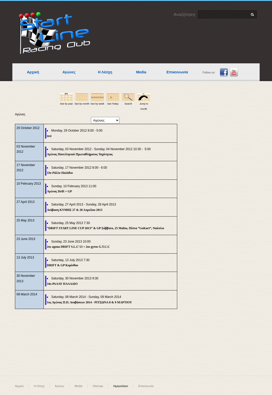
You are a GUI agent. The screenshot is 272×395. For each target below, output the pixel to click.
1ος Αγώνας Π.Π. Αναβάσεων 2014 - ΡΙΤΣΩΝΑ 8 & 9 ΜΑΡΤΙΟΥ (89, 302)
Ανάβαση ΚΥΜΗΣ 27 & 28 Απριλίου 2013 (74, 210)
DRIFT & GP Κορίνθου (62, 265)
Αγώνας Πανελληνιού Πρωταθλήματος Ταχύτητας (80, 154)
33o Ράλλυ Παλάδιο (60, 173)
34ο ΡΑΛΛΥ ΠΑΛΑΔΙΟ (62, 284)
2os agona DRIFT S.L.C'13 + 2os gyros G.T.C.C (78, 246)
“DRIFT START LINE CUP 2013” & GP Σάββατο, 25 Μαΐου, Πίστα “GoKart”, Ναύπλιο (105, 228)
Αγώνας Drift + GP (59, 191)
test (49, 136)
